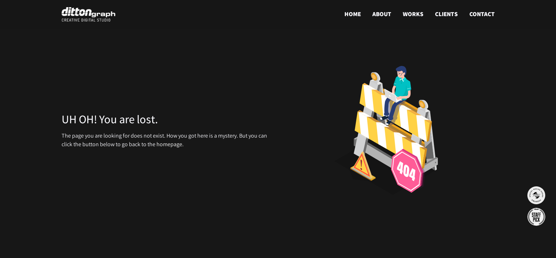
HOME (352, 14)
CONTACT (482, 14)
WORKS (413, 14)
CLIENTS (446, 14)
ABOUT (381, 14)
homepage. (170, 144)
